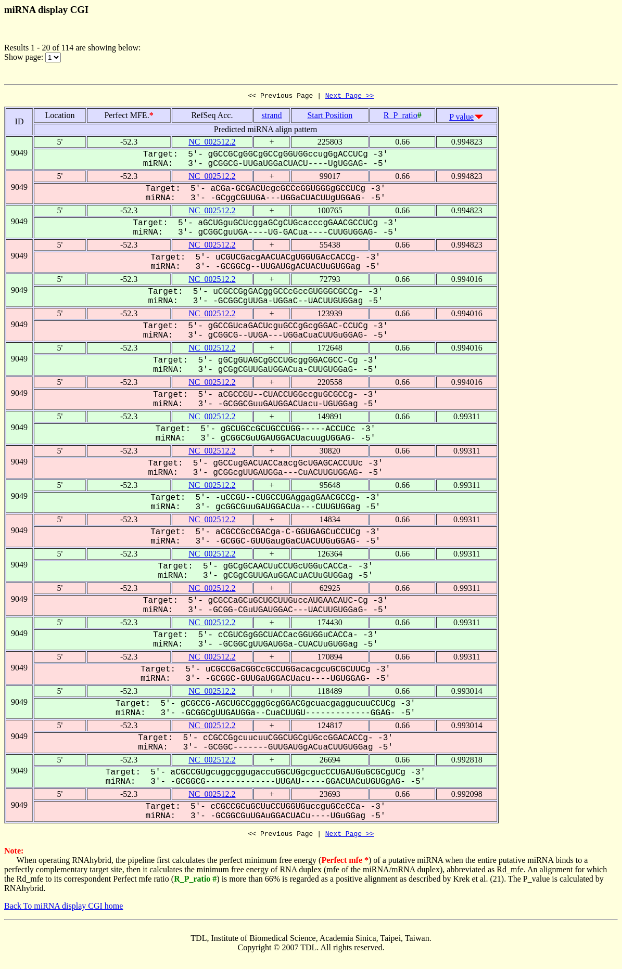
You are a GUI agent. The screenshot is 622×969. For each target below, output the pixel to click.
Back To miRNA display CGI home (63, 909)
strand (272, 116)
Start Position (329, 116)
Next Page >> (349, 96)
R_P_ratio (400, 116)
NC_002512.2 (211, 143)
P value (461, 118)
